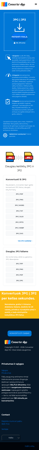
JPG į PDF (19, 194)
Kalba (11, 438)
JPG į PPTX (19, 222)
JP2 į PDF (19, 275)
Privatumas (6, 373)
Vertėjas (5, 429)
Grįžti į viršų (29, 446)
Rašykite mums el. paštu (12, 421)
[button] (5, 135)
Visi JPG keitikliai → (25, 241)
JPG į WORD (19, 205)
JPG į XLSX (20, 216)
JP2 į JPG (19, 280)
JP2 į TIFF (19, 264)
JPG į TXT (19, 211)
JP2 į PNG (19, 269)
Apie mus (5, 424)
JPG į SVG (19, 233)
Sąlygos (5, 370)
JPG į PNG (19, 200)
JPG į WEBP (19, 228)
